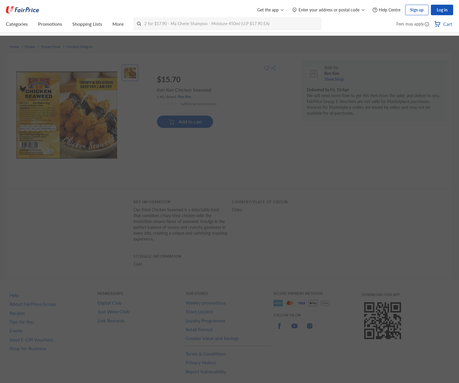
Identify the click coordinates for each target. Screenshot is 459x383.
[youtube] (294, 329)
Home (14, 47)
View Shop (334, 79)
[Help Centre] (386, 10)
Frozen (30, 47)
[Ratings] (187, 104)
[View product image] (130, 72)
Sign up (417, 9)
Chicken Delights (79, 47)
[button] (426, 24)
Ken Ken (184, 97)
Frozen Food (50, 47)
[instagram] (310, 329)
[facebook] (279, 329)
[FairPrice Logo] (22, 10)
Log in (442, 9)
